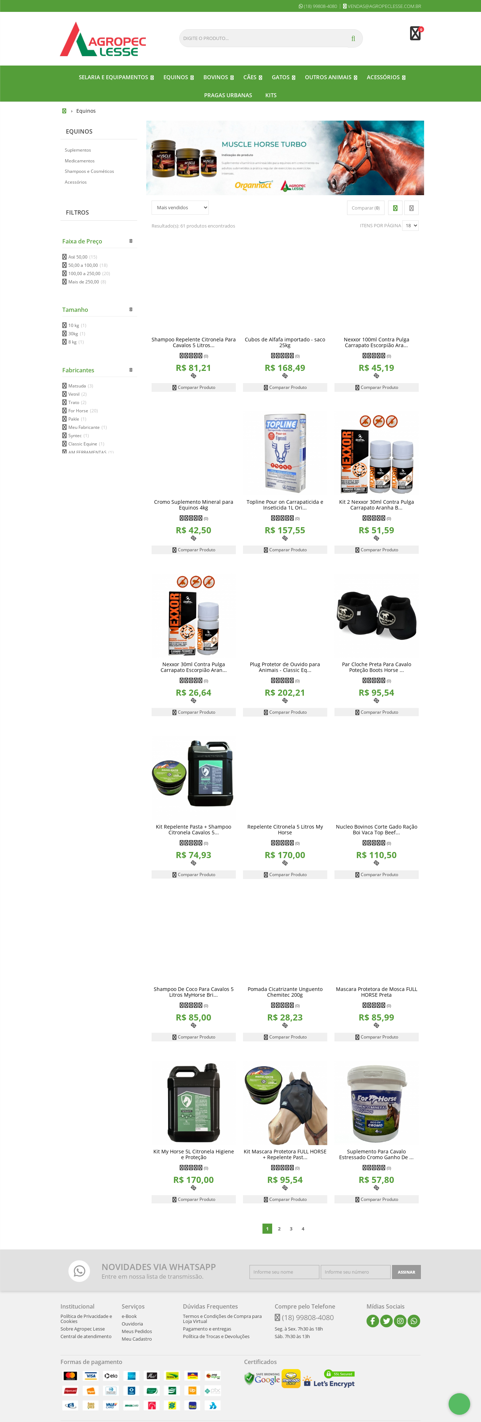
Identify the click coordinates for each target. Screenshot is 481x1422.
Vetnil (77, 394)
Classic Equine (86, 444)
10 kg (77, 325)
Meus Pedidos (137, 1330)
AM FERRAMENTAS (91, 452)
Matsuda (80, 385)
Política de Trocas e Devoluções (216, 1335)
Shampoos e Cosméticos (89, 171)
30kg (76, 334)
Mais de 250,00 (87, 281)
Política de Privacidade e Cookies (86, 1318)
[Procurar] (355, 38)
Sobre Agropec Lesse (82, 1328)
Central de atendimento (86, 1335)
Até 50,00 (82, 257)
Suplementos (78, 150)
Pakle (77, 419)
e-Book (129, 1315)
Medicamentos (80, 160)
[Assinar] (406, 1272)
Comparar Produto (193, 387)
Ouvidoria (132, 1323)
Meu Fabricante (87, 427)
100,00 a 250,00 (89, 273)
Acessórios (76, 182)
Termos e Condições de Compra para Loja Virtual (222, 1318)
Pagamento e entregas (207, 1328)
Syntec (78, 435)
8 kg (76, 342)
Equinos (79, 131)
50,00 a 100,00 (88, 265)
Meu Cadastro (137, 1338)
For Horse (83, 410)
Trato (77, 402)
